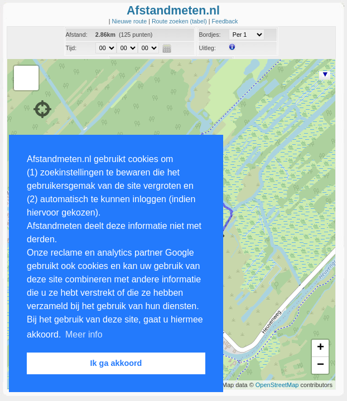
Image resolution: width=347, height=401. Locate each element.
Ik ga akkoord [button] (116, 363)
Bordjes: (209, 34)
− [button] (320, 365)
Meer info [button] (84, 334)
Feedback (225, 21)
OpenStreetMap (277, 385)
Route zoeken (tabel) (180, 21)
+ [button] (320, 348)
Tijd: (71, 48)
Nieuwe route (130, 21)
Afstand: (77, 34)
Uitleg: (207, 48)
